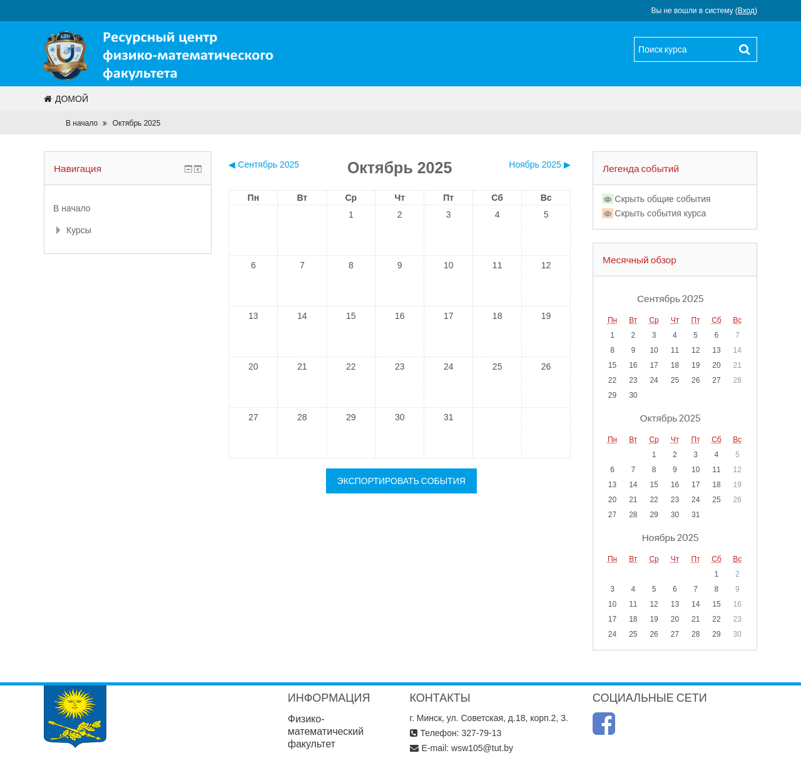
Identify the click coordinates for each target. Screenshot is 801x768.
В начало (82, 123)
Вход (746, 10)
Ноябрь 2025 (670, 537)
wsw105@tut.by (482, 748)
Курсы (78, 230)
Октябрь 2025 (137, 123)
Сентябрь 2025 (670, 298)
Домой (66, 98)
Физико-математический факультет (326, 731)
